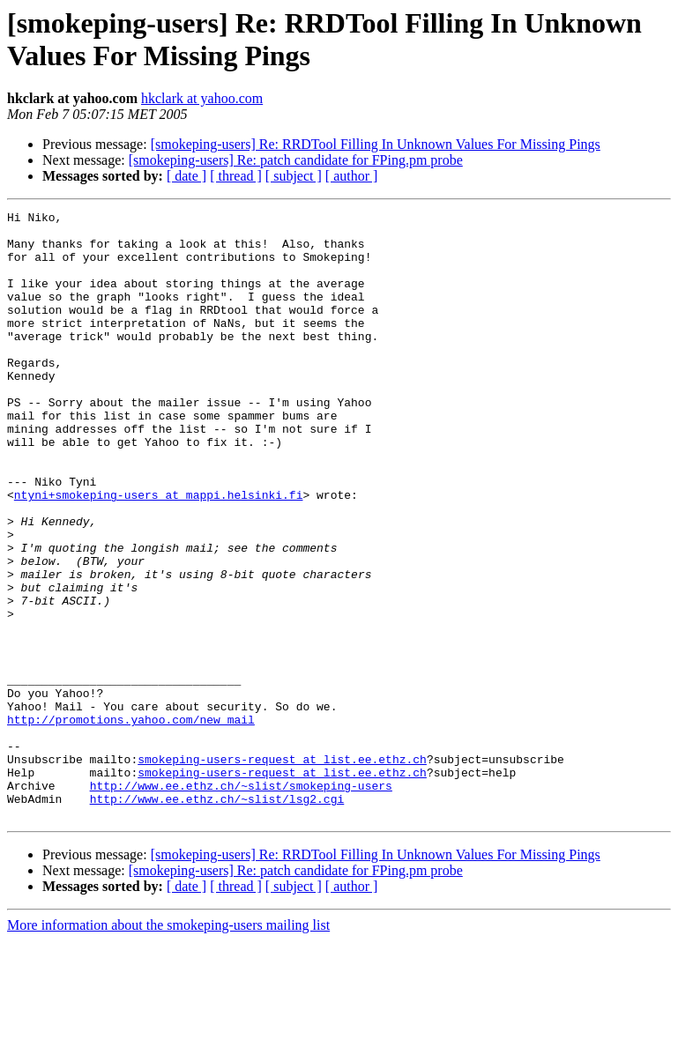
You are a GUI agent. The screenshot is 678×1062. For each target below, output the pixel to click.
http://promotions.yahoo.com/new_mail (131, 822)
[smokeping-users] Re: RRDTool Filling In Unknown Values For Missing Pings (375, 144)
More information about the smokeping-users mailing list (168, 1046)
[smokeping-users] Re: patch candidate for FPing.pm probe (296, 159)
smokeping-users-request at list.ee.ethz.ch (282, 870)
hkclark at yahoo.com (202, 98)
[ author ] (351, 175)
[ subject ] (293, 175)
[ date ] (186, 175)
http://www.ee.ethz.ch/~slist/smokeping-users (241, 902)
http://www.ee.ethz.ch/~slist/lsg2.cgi (217, 917)
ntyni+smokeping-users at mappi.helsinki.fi (158, 553)
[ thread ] (236, 175)
